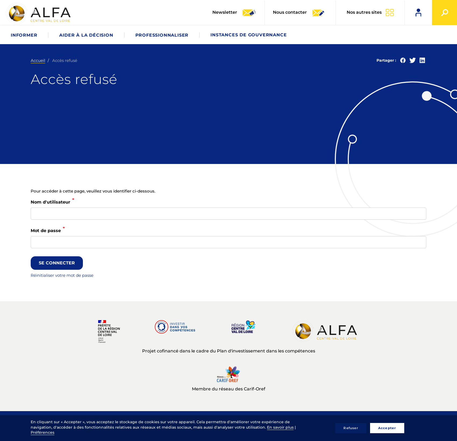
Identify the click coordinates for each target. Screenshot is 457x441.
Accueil (38, 60)
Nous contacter (299, 12)
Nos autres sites (364, 12)
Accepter (387, 428)
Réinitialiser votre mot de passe (62, 275)
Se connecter (57, 262)
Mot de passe (46, 230)
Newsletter (234, 12)
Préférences (42, 432)
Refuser (350, 428)
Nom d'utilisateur (50, 202)
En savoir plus (280, 427)
